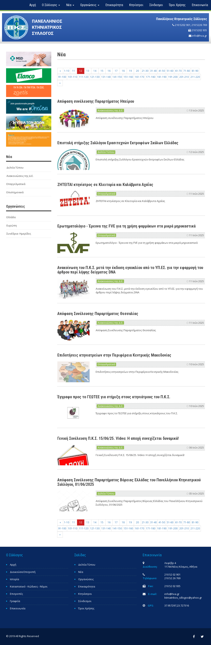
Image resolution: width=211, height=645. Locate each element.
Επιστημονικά (15, 192)
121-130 (95, 77)
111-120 (83, 77)
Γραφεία (15, 601)
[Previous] (60, 71)
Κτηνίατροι (136, 5)
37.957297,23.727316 (176, 605)
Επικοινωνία (200, 5)
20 (137, 71)
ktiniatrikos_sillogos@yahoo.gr (183, 597)
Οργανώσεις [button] (89, 5)
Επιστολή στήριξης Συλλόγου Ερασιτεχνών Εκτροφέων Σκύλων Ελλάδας (117, 142)
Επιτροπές (16, 594)
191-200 (173, 77)
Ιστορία (14, 579)
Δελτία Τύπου (15, 167)
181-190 (161, 77)
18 (123, 71)
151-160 (128, 77)
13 (87, 71)
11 (73, 71)
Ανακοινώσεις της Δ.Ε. (19, 176)
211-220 (195, 77)
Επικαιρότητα (114, 5)
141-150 (117, 77)
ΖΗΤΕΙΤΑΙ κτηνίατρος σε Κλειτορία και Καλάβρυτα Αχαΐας (105, 184)
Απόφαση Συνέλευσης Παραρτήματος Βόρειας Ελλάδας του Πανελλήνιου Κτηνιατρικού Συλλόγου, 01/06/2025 (129, 482)
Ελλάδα (11, 217)
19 (130, 71)
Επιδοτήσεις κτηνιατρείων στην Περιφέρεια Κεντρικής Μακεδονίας (114, 355)
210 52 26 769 (172, 578)
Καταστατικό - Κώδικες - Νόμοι (28, 586)
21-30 (145, 71)
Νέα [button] (70, 5)
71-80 (186, 71)
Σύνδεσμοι (156, 5)
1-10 (66, 71)
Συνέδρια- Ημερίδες (18, 233)
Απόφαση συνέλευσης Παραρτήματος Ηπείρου (95, 101)
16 (109, 71)
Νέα (80, 572)
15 (102, 71)
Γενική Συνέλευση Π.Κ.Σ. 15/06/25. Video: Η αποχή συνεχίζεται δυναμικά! (118, 438)
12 (80, 71)
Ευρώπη (11, 225)
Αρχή (32, 5)
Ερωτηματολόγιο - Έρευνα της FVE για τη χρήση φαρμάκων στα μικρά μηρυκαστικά (126, 226)
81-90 (195, 71)
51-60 (170, 71)
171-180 (150, 77)
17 (116, 71)
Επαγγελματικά (15, 184)
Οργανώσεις (86, 579)
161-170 (139, 77)
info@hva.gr (199, 35)
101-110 (72, 77)
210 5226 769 (199, 25)
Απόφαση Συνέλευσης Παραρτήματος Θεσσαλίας (97, 313)
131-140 (106, 77)
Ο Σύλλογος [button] (51, 5)
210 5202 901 (182, 25)
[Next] (60, 83)
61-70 (178, 71)
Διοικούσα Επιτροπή (22, 572)
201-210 (184, 77)
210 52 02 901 (172, 574)
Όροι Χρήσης (177, 5)
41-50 (162, 71)
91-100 (62, 77)
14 (94, 71)
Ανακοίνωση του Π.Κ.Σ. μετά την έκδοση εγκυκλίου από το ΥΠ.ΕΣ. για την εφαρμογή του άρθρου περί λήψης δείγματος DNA (130, 269)
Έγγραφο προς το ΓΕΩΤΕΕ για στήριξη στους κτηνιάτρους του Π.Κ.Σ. (113, 396)
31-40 (153, 71)
